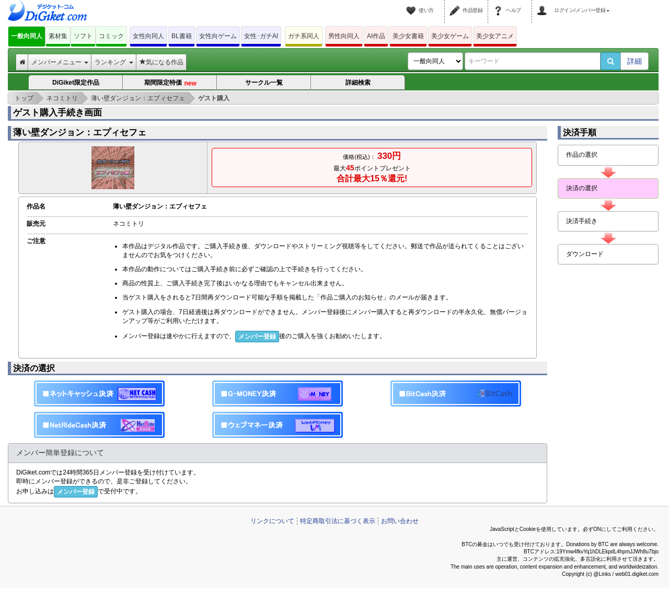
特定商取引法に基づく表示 (337, 521)
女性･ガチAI (261, 36)
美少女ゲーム (450, 36)
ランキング (114, 62)
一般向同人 (26, 36)
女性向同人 (148, 36)
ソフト (83, 36)
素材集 (58, 36)
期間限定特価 (170, 83)
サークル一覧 (264, 82)
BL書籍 (181, 36)
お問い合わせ (400, 521)
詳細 (634, 61)
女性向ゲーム (218, 36)
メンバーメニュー (59, 62)
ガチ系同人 (303, 36)
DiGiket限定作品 (75, 82)
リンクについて (272, 521)
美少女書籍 (408, 36)
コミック (111, 36)
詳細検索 (358, 82)
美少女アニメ (495, 36)
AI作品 (376, 36)
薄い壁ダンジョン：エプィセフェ (79, 132)
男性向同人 (344, 36)
